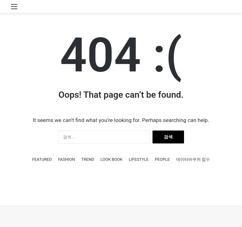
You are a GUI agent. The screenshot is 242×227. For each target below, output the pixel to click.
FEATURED (42, 159)
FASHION (66, 159)
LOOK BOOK (112, 159)
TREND (87, 159)
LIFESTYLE (139, 159)
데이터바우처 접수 (193, 159)
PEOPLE (162, 159)
